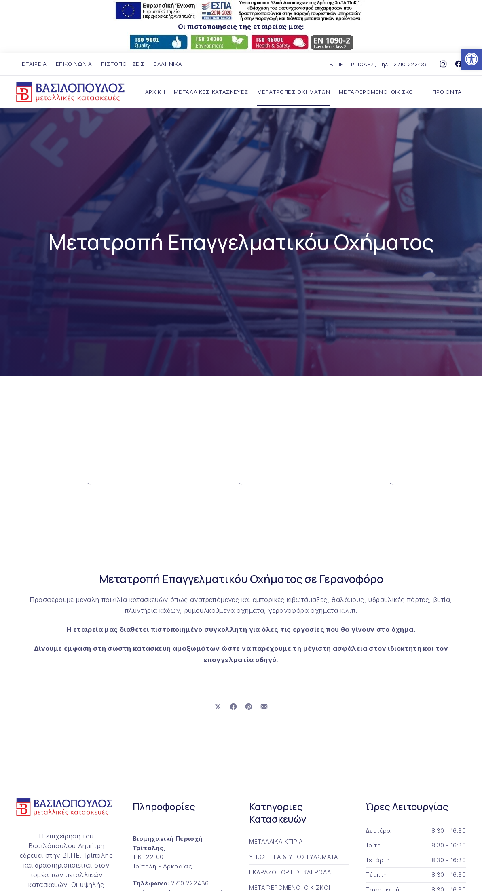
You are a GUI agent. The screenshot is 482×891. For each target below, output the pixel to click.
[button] (471, 59)
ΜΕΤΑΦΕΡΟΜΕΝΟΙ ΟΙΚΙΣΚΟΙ (376, 92)
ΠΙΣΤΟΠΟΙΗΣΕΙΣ (123, 64)
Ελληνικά (168, 64)
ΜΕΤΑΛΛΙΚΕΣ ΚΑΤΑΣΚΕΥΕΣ (211, 92)
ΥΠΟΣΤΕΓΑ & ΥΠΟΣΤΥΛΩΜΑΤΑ (293, 856)
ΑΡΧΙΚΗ (155, 92)
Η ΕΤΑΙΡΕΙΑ (31, 64)
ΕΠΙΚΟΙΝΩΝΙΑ (74, 64)
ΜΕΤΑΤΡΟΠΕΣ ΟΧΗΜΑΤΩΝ (293, 92)
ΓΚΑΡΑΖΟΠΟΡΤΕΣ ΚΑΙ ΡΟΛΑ (290, 872)
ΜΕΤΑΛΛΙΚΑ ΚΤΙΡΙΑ (276, 841)
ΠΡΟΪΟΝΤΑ (447, 92)
